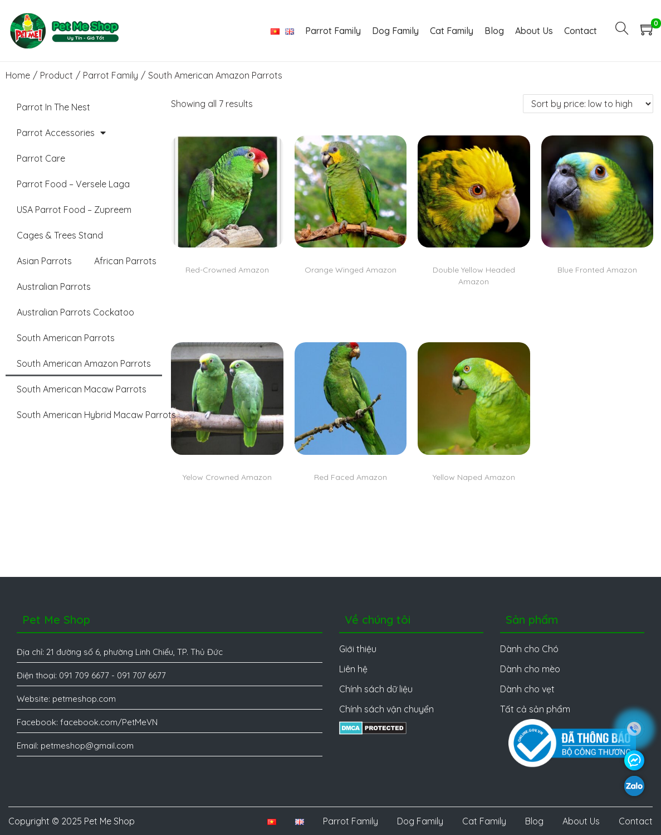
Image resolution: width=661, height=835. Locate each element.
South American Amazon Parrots (84, 363)
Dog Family (420, 821)
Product (56, 75)
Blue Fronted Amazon (597, 270)
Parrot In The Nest (53, 107)
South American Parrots (66, 337)
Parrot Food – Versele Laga (73, 184)
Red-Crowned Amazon (227, 270)
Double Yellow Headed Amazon (474, 276)
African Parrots (125, 260)
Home (18, 75)
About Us (581, 821)
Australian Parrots (54, 286)
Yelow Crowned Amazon (227, 477)
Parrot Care (41, 158)
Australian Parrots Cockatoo (75, 312)
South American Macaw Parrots (81, 389)
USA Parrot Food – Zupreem (74, 209)
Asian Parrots (44, 260)
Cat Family (484, 821)
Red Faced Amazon (350, 477)
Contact (636, 821)
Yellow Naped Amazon (474, 477)
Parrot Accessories (61, 133)
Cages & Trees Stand (60, 235)
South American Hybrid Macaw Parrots (96, 414)
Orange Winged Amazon (350, 270)
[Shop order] (588, 104)
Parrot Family (110, 75)
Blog (534, 821)
